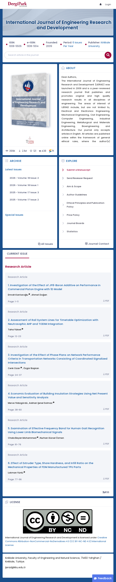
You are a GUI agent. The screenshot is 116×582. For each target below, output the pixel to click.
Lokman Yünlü (15, 472)
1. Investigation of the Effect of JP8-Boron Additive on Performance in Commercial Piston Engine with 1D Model (54, 287)
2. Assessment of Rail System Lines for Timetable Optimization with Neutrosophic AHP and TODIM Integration (53, 321)
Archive (15, 161)
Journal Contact (97, 243)
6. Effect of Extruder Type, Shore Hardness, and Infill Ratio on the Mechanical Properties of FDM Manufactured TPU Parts (50, 465)
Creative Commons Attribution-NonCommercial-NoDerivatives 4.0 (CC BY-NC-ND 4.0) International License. (56, 541)
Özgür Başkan (31, 368)
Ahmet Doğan (39, 294)
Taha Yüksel (14, 329)
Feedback (105, 578)
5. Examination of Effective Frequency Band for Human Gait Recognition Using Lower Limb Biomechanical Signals (56, 430)
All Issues (45, 243)
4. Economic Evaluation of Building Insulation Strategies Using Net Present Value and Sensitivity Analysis (58, 395)
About (70, 68)
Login (108, 4)
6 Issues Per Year (72, 44)
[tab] (17, 254)
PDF (106, 300)
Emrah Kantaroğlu (18, 294)
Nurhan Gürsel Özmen (52, 437)
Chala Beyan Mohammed (22, 437)
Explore (71, 161)
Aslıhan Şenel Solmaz (40, 403)
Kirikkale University (99, 44)
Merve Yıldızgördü (18, 403)
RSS (106, 492)
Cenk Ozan (14, 368)
